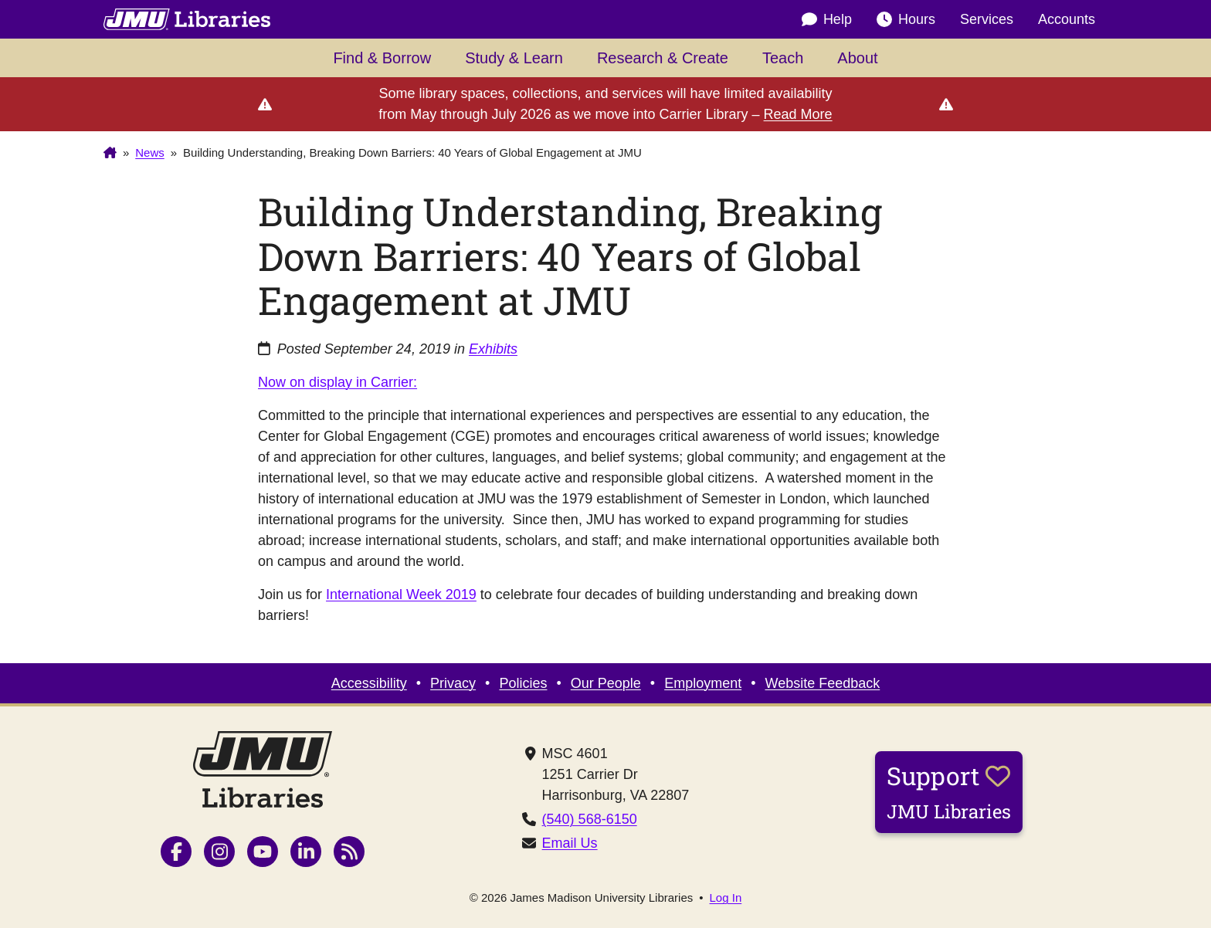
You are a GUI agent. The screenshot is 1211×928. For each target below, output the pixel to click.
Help (827, 20)
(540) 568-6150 (589, 819)
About (857, 57)
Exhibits (493, 349)
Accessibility (369, 683)
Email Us (570, 843)
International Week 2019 (401, 594)
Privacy (453, 683)
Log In (726, 897)
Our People (606, 683)
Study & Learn (514, 57)
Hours (906, 20)
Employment (702, 683)
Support (949, 791)
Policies (523, 683)
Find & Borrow (382, 57)
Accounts (1066, 19)
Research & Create (662, 57)
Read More (798, 114)
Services (986, 19)
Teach (782, 57)
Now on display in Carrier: (337, 382)
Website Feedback (822, 683)
